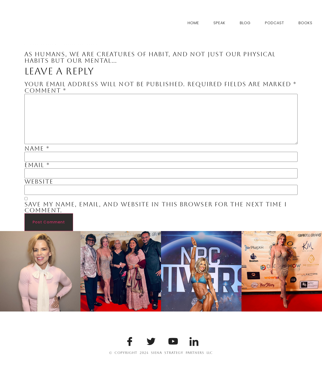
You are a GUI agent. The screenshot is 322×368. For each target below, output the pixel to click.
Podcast (274, 23)
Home (193, 23)
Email (37, 165)
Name (36, 149)
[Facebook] (128, 340)
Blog (245, 23)
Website (38, 182)
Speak (219, 23)
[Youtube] (171, 340)
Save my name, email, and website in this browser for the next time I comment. (155, 207)
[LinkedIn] (193, 340)
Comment (45, 91)
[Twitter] (150, 340)
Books (305, 23)
